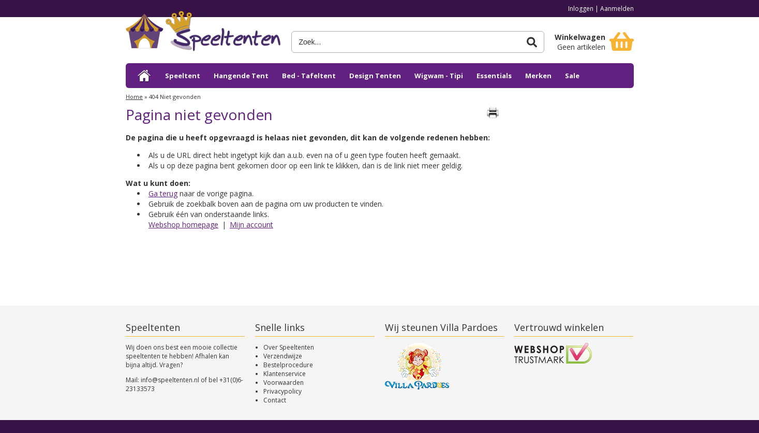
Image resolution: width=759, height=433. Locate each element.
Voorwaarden (283, 382)
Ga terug (162, 193)
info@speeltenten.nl (170, 380)
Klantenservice (284, 373)
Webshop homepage (183, 224)
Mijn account (251, 224)
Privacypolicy (282, 391)
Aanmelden (617, 8)
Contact (274, 400)
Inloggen (580, 8)
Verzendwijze (282, 356)
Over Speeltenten (288, 347)
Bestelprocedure (288, 364)
